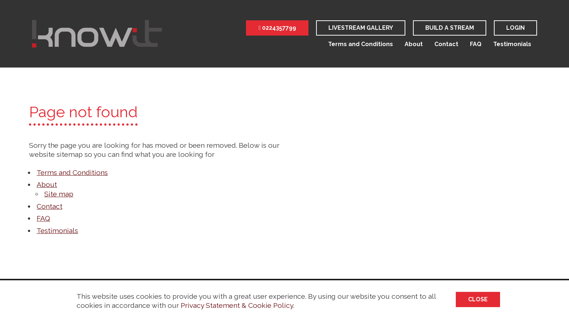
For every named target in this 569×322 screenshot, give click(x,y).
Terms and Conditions (360, 44)
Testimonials (512, 44)
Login (515, 27)
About (414, 44)
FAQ (476, 44)
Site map (58, 194)
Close (478, 299)
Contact (446, 44)
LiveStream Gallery (360, 27)
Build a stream (449, 27)
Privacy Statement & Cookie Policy (237, 305)
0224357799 (277, 27)
